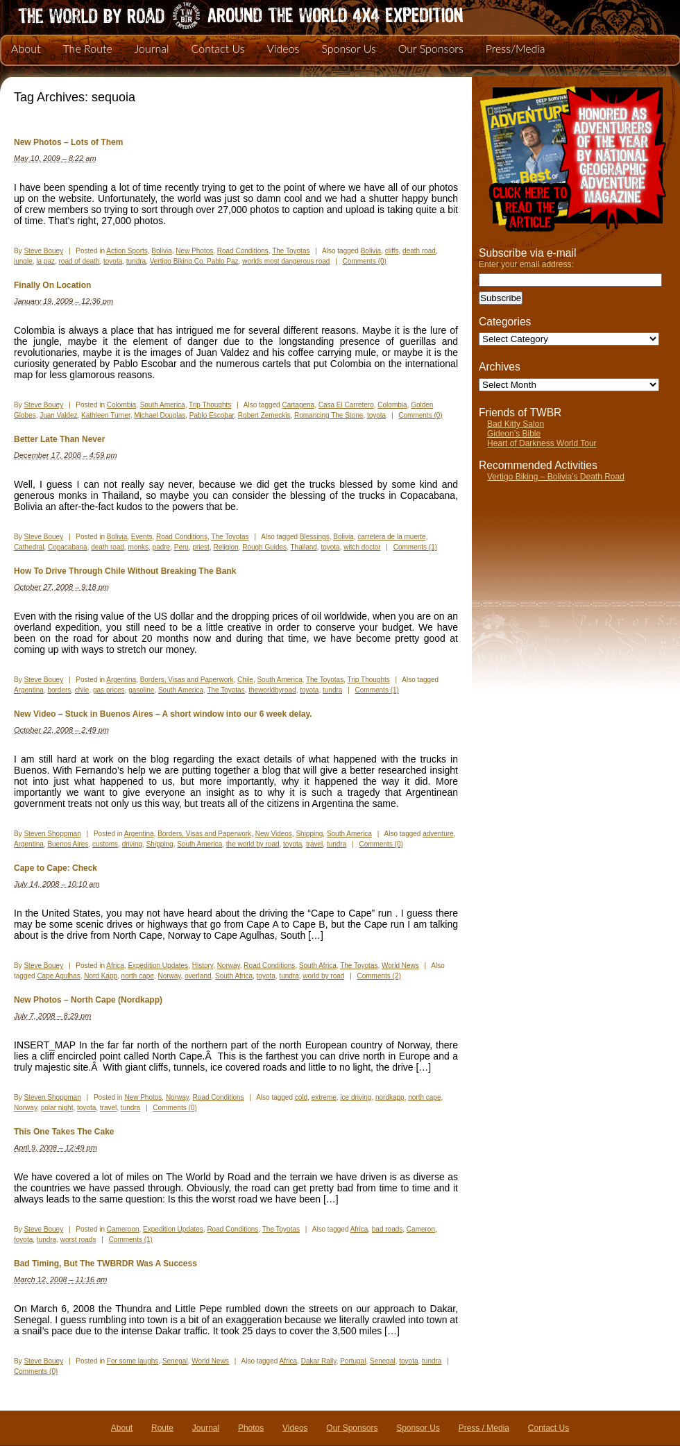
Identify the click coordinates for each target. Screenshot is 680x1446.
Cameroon (123, 1229)
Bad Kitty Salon (515, 424)
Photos (251, 1428)
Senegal (175, 1361)
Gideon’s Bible (514, 434)
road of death (79, 261)
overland (198, 976)
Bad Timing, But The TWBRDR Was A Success (105, 1263)
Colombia (121, 405)
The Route (87, 48)
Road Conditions (243, 251)
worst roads (78, 1239)
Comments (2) (378, 976)
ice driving (355, 1097)
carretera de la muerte (391, 537)
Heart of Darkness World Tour (542, 443)
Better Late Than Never (59, 439)
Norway (228, 965)
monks (138, 547)
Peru (181, 547)
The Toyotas (290, 251)
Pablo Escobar (212, 415)
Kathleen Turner (105, 415)
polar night (57, 1108)
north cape (137, 976)
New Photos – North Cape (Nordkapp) (88, 1000)
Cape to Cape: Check (55, 868)
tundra (136, 261)
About (25, 48)
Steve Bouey (43, 251)
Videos (282, 48)
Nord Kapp (100, 976)
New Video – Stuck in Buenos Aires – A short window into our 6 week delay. (163, 714)
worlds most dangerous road (286, 261)
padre (162, 547)
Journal (152, 48)
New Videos (273, 833)
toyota (112, 261)
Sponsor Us (348, 48)
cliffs (392, 251)
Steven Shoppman (52, 833)
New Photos (194, 251)
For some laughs (132, 1361)
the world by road (253, 844)
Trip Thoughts (210, 405)
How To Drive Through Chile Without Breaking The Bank (125, 571)
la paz (45, 261)
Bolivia (161, 251)
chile (82, 690)
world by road (323, 976)
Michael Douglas (159, 415)
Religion (225, 547)
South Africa (318, 965)
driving (132, 844)
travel (314, 844)
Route (162, 1428)
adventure (438, 833)
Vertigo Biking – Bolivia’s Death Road (555, 477)
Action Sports (126, 251)
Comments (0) (364, 261)
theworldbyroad (272, 690)
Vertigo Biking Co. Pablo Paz (194, 261)
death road (419, 251)
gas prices (109, 690)
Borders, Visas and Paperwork (187, 679)
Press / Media (484, 1428)
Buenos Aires (67, 844)
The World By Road (218, 14)
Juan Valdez (58, 415)
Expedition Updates (158, 965)
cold (301, 1097)
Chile (245, 679)
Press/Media (515, 48)
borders (59, 690)
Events (142, 537)
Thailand (303, 547)
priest (200, 547)
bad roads (387, 1229)
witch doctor (361, 547)
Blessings (315, 537)
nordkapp (390, 1097)
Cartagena (298, 405)
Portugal (353, 1361)
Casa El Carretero (346, 405)
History (202, 965)
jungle (23, 261)
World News (400, 965)
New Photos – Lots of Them (68, 142)
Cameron (421, 1229)
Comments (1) (415, 547)
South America (162, 405)
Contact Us (218, 48)
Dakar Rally (319, 1361)
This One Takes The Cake (64, 1132)
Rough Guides (264, 547)
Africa (115, 965)
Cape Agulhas (58, 976)
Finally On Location (52, 285)
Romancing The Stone (328, 415)
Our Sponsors (431, 48)
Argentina (121, 679)
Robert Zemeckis (264, 415)
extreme (324, 1097)
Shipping (309, 833)
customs (105, 844)
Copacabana (67, 547)
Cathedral (29, 547)
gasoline (141, 690)
